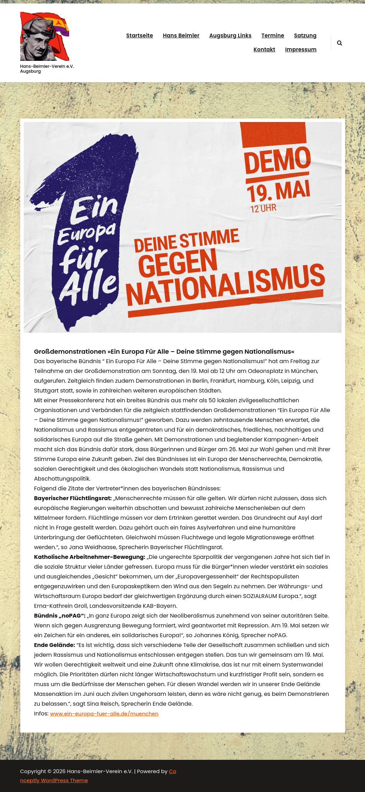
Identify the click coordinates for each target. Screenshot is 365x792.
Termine (273, 35)
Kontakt (264, 49)
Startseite (139, 35)
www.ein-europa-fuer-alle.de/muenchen (104, 713)
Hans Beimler (181, 35)
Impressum (300, 49)
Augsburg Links (230, 35)
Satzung (305, 35)
